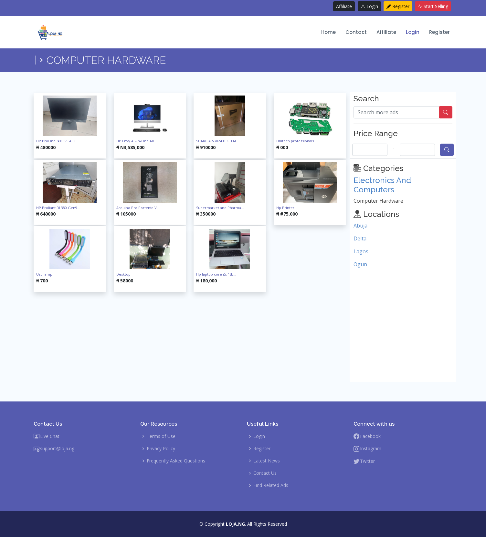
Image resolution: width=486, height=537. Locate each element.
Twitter (367, 461)
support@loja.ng (57, 448)
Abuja (360, 225)
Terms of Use (161, 436)
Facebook (370, 436)
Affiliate (344, 6)
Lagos (361, 251)
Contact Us (265, 473)
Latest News (266, 461)
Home (328, 32)
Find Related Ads (270, 485)
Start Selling (433, 6)
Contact (356, 32)
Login (369, 6)
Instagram (370, 448)
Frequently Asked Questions (176, 461)
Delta (360, 238)
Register (397, 6)
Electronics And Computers (382, 185)
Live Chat (49, 436)
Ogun (360, 264)
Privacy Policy (161, 448)
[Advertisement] (190, 337)
